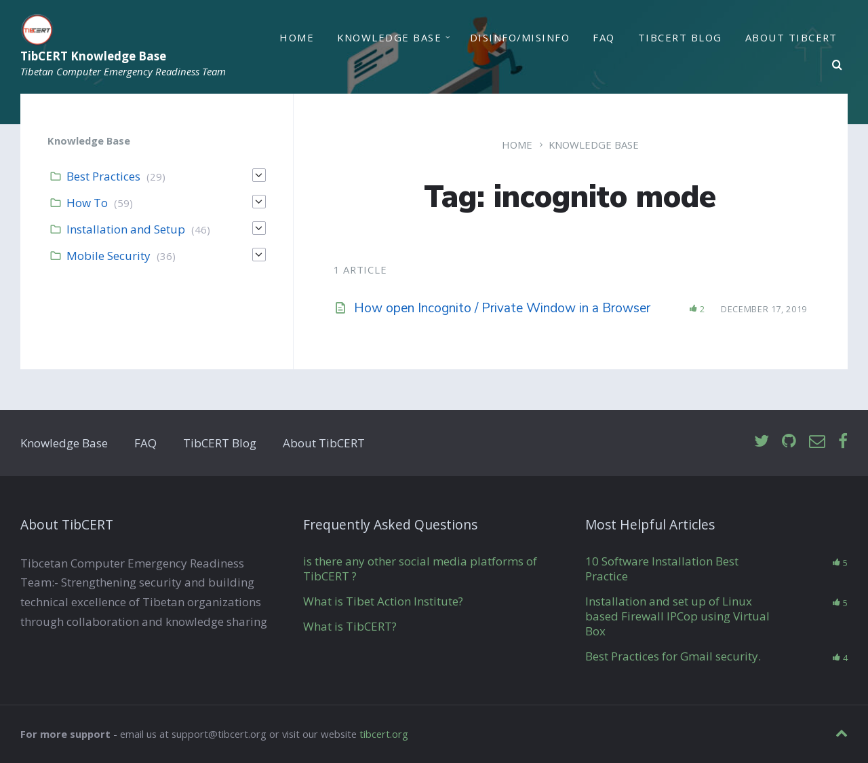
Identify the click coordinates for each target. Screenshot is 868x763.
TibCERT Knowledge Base (93, 56)
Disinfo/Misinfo (520, 37)
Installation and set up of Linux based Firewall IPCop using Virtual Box (677, 616)
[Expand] (259, 175)
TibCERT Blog (680, 37)
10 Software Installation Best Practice (661, 568)
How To (87, 202)
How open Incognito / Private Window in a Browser (502, 308)
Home (296, 37)
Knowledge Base (389, 37)
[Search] (837, 65)
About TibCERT (791, 37)
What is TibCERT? (350, 626)
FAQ (603, 37)
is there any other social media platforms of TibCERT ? (420, 568)
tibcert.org (383, 734)
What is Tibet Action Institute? (383, 601)
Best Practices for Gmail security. (673, 656)
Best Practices (103, 176)
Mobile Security (108, 255)
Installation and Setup (125, 229)
